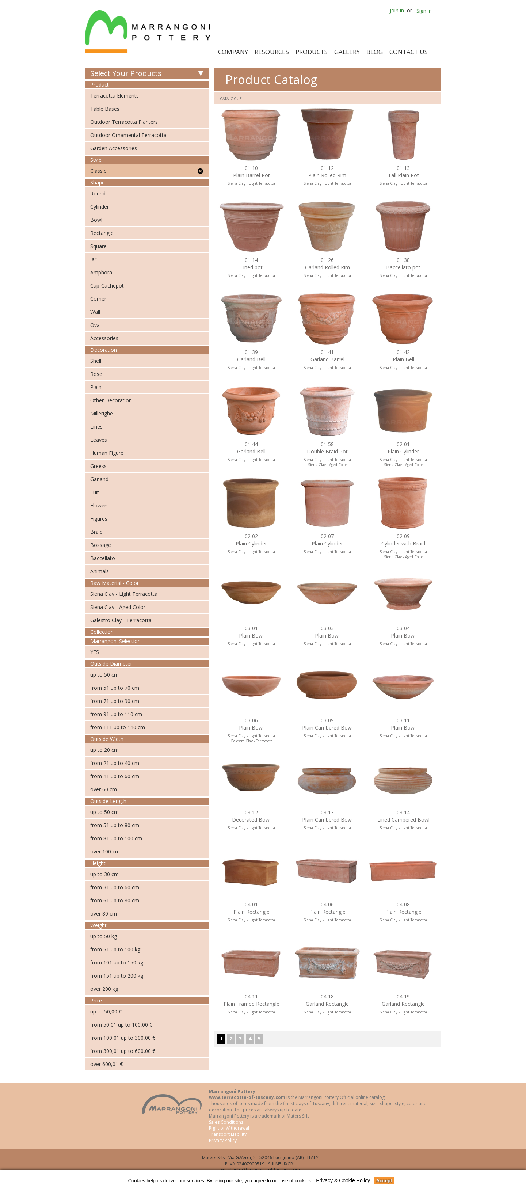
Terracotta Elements (114, 95)
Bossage (100, 544)
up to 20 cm (104, 749)
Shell (95, 360)
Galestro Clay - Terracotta (121, 620)
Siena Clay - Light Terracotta (123, 593)
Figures (98, 518)
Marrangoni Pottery (149, 31)
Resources (272, 51)
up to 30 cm (104, 874)
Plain (96, 387)
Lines (96, 426)
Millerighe (101, 413)
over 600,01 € (106, 1064)
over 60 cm (103, 789)
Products (312, 51)
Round (98, 193)
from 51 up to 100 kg (115, 949)
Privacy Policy (223, 1140)
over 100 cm (105, 851)
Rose (96, 373)
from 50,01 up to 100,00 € (121, 1024)
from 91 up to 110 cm (116, 714)
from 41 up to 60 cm (114, 776)
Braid (96, 531)
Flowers (99, 505)
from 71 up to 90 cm (114, 700)
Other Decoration (111, 400)
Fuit (94, 492)
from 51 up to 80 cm (114, 825)
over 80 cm (103, 913)
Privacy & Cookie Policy (343, 1180)
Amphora (101, 272)
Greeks (98, 466)
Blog (374, 51)
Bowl (96, 219)
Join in (397, 10)
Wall (95, 311)
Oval (95, 324)
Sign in (424, 10)
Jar (93, 259)
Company (233, 51)
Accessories (104, 338)
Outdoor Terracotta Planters (124, 121)
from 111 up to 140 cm (117, 727)
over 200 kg (104, 988)
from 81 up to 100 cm (116, 838)
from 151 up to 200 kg (116, 975)
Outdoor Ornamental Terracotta (128, 135)
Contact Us (408, 51)
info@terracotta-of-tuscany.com (267, 1170)
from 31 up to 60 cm (114, 887)
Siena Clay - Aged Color (117, 607)
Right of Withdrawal (229, 1128)
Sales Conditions (226, 1122)
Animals (99, 571)
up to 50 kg (103, 936)
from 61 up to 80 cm (114, 900)
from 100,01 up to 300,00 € (122, 1037)
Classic (98, 170)
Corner (98, 298)
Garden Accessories (113, 148)
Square (98, 246)
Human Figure (106, 452)
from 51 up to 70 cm (114, 687)
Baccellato (102, 558)
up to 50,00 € (106, 1011)
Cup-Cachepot (107, 285)
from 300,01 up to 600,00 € (122, 1050)
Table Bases (104, 108)
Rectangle (102, 232)
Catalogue (231, 98)
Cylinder (99, 206)
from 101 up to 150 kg (116, 962)
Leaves (98, 439)
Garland (99, 479)
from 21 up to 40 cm (114, 763)
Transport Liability (228, 1134)
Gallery (347, 51)
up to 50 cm (104, 674)
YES (94, 651)
